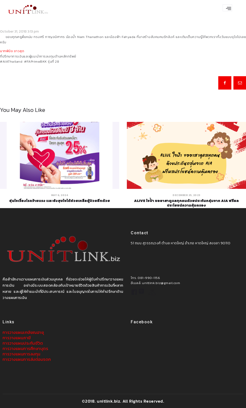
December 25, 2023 (186, 195)
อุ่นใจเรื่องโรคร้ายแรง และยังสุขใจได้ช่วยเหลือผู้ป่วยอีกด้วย (59, 200)
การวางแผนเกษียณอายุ (23, 332)
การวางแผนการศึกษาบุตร (25, 348)
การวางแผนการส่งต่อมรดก (27, 359)
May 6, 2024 (59, 195)
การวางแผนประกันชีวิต (23, 343)
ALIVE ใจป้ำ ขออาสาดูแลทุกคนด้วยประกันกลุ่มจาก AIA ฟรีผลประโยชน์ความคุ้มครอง (186, 203)
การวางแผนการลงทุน (22, 354)
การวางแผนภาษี (17, 337)
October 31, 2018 (13, 31)
